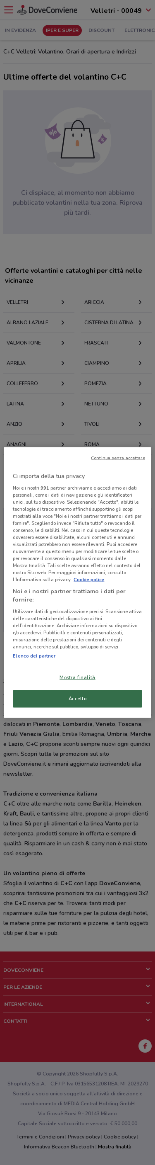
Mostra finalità (77, 677)
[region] (77, 582)
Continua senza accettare (118, 458)
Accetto (78, 698)
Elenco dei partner (34, 656)
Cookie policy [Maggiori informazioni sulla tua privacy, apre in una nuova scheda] (89, 579)
